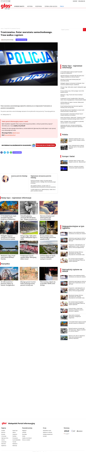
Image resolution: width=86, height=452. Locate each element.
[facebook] (1, 152)
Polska (65, 134)
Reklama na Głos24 (47, 432)
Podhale (14, 436)
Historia (30, 7)
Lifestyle (24, 432)
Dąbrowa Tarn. (4, 438)
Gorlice (3, 440)
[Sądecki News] (73, 431)
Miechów (3, 443)
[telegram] (8, 152)
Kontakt (45, 436)
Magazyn (24, 430)
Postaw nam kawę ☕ (21, 39)
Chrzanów (3, 436)
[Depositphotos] (80, 431)
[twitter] (5, 152)
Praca (62, 7)
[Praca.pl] (66, 431)
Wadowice (15, 443)
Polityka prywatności (48, 434)
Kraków (3, 430)
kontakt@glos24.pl (10, 135)
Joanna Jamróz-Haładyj (8, 39)
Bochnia (3, 432)
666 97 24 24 (16, 133)
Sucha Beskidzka (16, 440)
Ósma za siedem (26, 440)
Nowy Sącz (15, 430)
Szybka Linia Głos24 (51, 7)
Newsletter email (47, 430)
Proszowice (15, 438)
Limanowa (3, 441)
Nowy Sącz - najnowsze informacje (16, 198)
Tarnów (14, 441)
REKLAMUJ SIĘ (81, 1)
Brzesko (3, 434)
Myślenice (3, 445)
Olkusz (14, 432)
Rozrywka (38, 7)
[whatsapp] (11, 152)
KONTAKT (75, 1)
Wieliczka (15, 445)
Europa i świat (68, 156)
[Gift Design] (66, 433)
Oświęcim (15, 434)
